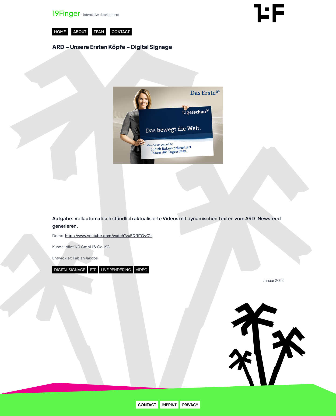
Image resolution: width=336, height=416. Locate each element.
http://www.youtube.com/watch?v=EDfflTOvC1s (108, 235)
